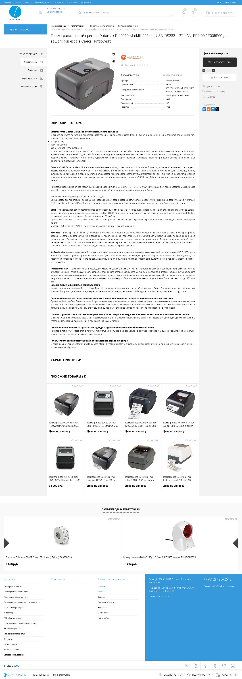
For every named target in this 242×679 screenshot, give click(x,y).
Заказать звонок (54, 12)
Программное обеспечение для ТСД (20, 623)
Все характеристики (172, 75)
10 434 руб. (60, 564)
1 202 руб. (109, 564)
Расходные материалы (14, 634)
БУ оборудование (11, 649)
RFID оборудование (12, 628)
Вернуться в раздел (31, 53)
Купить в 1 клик (219, 77)
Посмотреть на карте (159, 596)
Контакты (59, 2)
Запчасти (8, 639)
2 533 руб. (156, 564)
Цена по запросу (66, 433)
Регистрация (230, 2)
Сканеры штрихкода (13, 586)
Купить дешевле (211, 86)
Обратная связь (15, 675)
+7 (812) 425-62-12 (39, 675)
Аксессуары (9, 613)
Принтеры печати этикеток (16, 592)
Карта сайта (86, 2)
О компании (72, 2)
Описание (35, 70)
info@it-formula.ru (223, 586)
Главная (7, 2)
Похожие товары (32, 86)
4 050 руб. (200, 564)
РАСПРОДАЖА (10, 644)
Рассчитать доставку (213, 91)
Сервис (28, 2)
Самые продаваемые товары (121, 509)
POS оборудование (12, 618)
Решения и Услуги (43, 2)
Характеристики (32, 78)
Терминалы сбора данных (15, 597)
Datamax (169, 84)
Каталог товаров (25, 29)
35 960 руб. (66, 487)
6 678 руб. (12, 564)
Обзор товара (33, 62)
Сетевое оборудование (14, 655)
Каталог (18, 2)
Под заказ (208, 96)
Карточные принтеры (13, 607)
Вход (219, 2)
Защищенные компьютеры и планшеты (22, 602)
